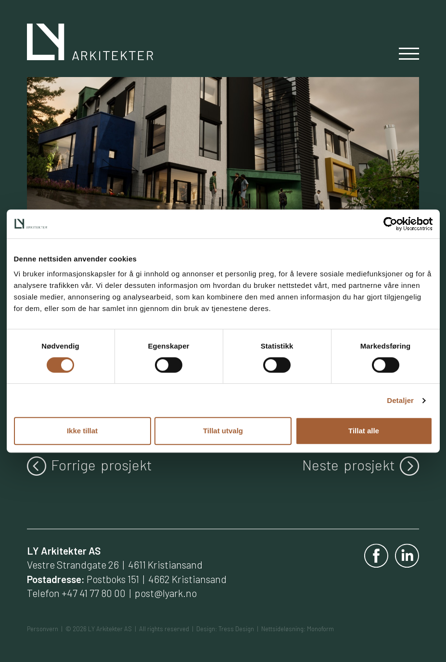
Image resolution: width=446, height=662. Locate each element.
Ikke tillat (82, 431)
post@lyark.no (166, 593)
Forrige (89, 465)
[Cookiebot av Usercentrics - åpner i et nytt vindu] (390, 224)
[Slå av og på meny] (409, 55)
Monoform (320, 629)
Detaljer (400, 400)
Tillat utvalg (223, 431)
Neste (360, 465)
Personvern (42, 629)
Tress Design (236, 629)
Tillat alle (363, 431)
